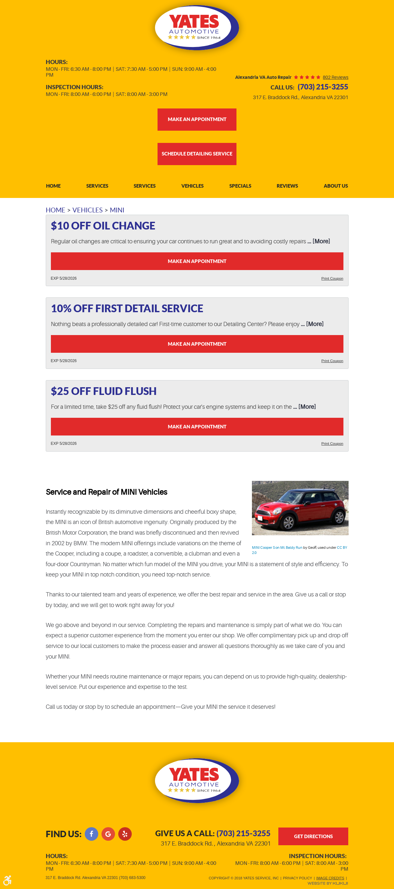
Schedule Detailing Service (197, 154)
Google (108, 833)
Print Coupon (332, 280)
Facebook (91, 833)
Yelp (125, 833)
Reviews (287, 187)
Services (97, 187)
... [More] (318, 243)
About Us (336, 187)
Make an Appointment (197, 263)
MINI (117, 211)
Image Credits (330, 878)
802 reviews (335, 77)
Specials (240, 187)
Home (53, 187)
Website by (327, 883)
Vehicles (192, 187)
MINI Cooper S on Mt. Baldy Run (277, 551)
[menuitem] (53, 187)
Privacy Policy (297, 878)
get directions (313, 837)
